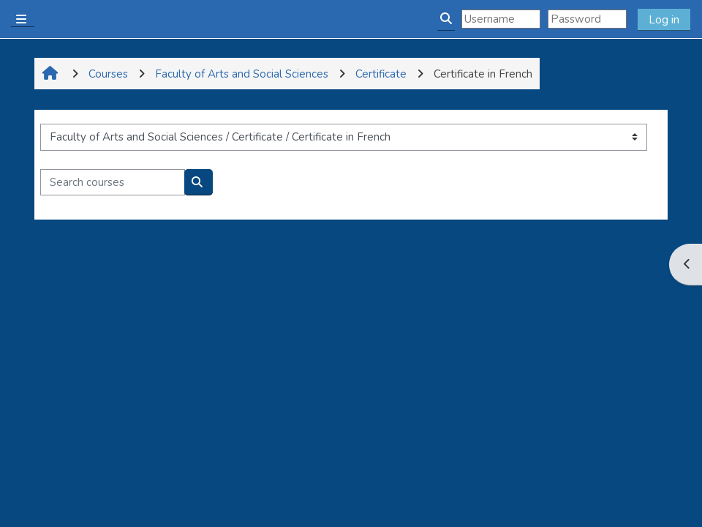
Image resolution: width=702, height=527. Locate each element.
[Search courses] (112, 182)
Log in (664, 20)
